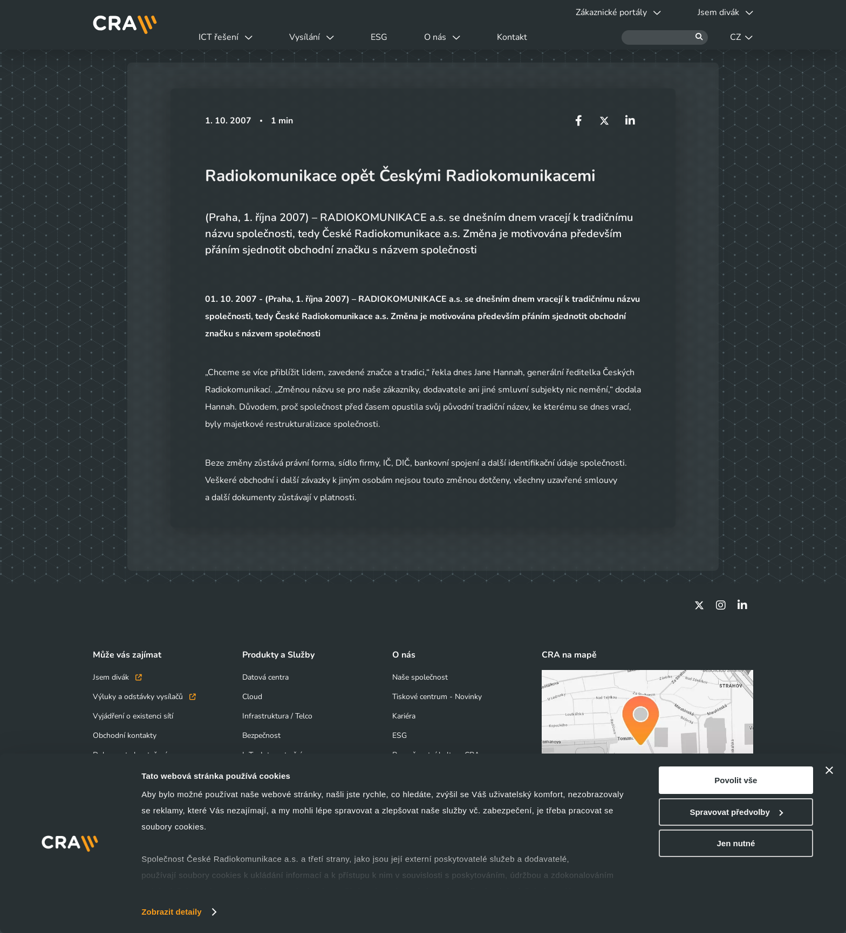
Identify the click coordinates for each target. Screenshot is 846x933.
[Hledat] (665, 37)
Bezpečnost (261, 735)
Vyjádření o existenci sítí (133, 716)
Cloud (252, 697)
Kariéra (403, 716)
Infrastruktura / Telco (277, 716)
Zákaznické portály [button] (618, 12)
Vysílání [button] (311, 37)
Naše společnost (420, 677)
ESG (379, 37)
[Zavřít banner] (829, 770)
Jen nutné (736, 843)
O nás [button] (442, 37)
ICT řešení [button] (226, 37)
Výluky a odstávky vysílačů (144, 697)
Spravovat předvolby (736, 812)
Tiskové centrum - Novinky (437, 697)
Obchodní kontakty (124, 735)
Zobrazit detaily (171, 911)
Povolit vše (735, 780)
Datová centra (265, 677)
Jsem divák (117, 677)
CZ (741, 37)
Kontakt (512, 37)
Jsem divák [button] (725, 12)
